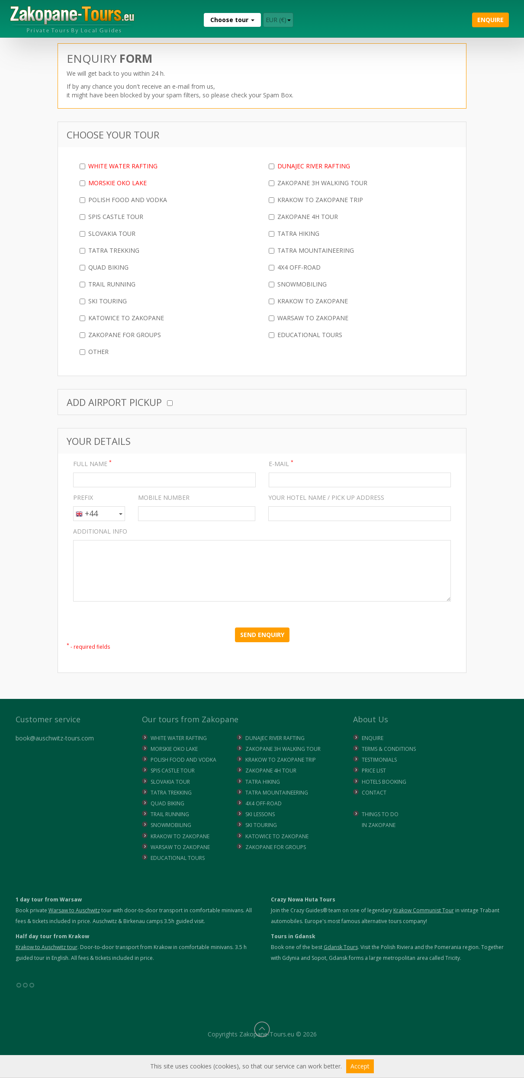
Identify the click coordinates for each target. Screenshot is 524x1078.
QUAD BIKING (167, 803)
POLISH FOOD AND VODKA (183, 759)
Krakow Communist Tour (423, 910)
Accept (360, 1066)
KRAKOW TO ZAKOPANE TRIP (280, 759)
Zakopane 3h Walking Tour (318, 183)
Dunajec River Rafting (309, 166)
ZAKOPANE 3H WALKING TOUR (283, 749)
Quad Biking (104, 267)
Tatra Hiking (294, 233)
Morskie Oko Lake (113, 183)
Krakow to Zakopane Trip (316, 200)
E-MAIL (281, 464)
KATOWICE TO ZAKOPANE (277, 836)
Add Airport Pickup (114, 402)
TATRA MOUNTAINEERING (276, 792)
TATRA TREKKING (171, 792)
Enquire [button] (490, 20)
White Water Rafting (119, 166)
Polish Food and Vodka (123, 200)
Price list (374, 770)
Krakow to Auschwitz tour (46, 947)
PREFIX (83, 497)
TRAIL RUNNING (170, 814)
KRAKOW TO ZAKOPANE (180, 836)
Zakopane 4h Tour (303, 216)
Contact (374, 792)
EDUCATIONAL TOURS (178, 858)
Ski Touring (103, 301)
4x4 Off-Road (295, 267)
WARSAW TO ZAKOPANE (180, 847)
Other (94, 352)
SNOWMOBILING (171, 825)
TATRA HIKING (262, 781)
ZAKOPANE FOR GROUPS (275, 847)
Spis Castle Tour (111, 216)
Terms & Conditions (389, 749)
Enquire (372, 738)
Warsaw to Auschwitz (74, 910)
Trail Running (107, 284)
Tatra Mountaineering (311, 250)
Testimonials (379, 759)
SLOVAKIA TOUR (170, 781)
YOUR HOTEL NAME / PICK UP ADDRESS (326, 497)
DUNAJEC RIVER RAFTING (275, 738)
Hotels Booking (384, 781)
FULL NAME (92, 464)
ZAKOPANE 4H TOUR (270, 770)
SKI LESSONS (260, 814)
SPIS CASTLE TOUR (173, 770)
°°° (25, 988)
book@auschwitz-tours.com (55, 738)
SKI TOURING (261, 825)
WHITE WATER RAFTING (179, 738)
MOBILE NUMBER (164, 497)
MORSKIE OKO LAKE (174, 749)
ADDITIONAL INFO (100, 531)
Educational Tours (305, 335)
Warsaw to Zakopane (308, 318)
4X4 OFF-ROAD (263, 803)
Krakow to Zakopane (308, 301)
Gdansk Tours (341, 947)
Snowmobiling (298, 284)
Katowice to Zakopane (122, 318)
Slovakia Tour (107, 233)
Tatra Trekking (109, 250)
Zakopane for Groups (120, 335)
